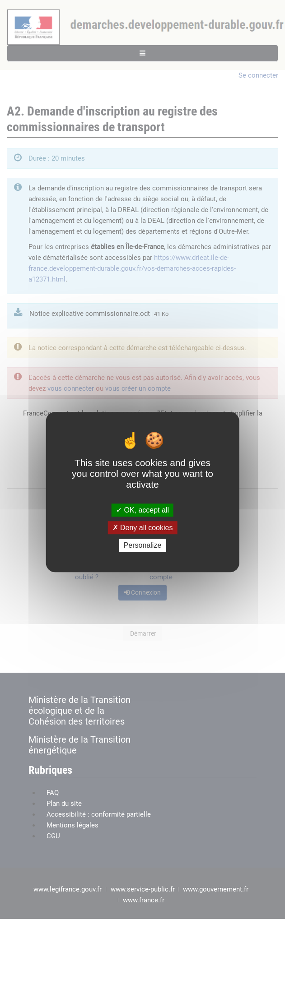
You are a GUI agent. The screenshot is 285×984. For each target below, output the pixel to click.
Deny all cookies (142, 527)
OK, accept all (142, 510)
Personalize (143, 545)
